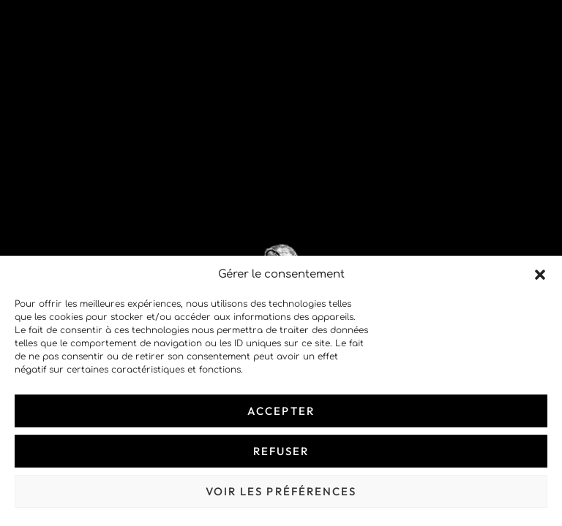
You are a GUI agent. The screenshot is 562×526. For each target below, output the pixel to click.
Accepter (281, 411)
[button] (540, 274)
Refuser (281, 451)
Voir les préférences (281, 491)
